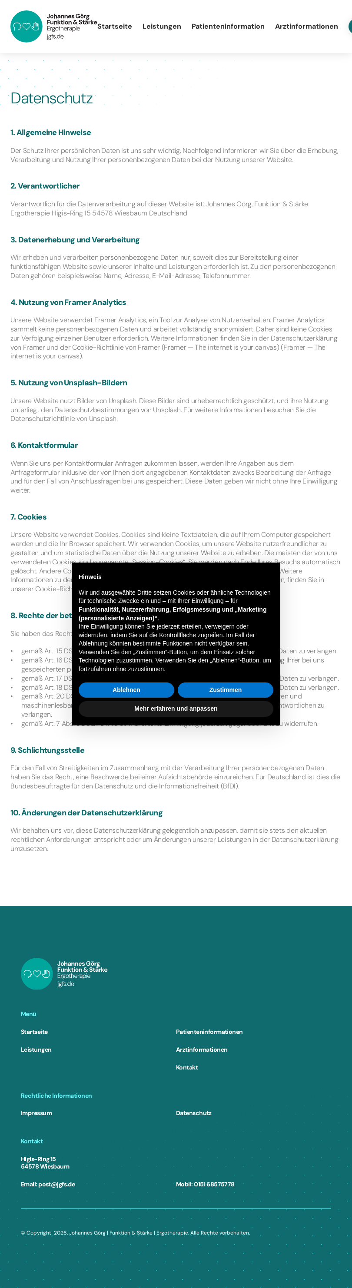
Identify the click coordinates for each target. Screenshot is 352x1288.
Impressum (36, 1113)
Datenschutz (194, 1113)
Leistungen (36, 1049)
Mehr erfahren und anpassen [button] (175, 708)
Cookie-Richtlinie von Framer (116, 347)
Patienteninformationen (209, 1032)
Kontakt (187, 1067)
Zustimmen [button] (225, 689)
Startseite (34, 1032)
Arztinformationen (201, 1049)
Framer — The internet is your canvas (220, 347)
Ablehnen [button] (126, 689)
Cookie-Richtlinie (61, 588)
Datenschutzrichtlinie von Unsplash (63, 418)
